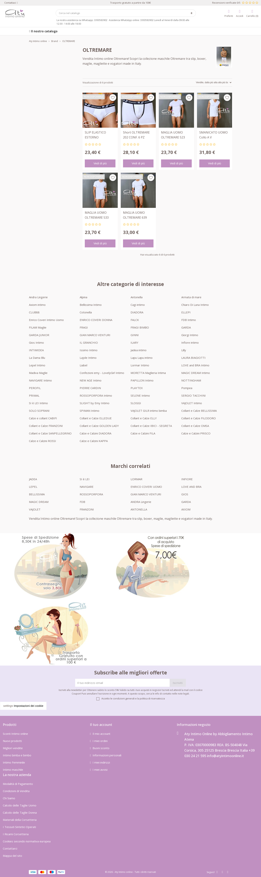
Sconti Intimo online (15, 734)
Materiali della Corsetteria (20, 820)
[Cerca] (126, 13)
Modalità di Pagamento (18, 784)
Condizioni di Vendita (16, 791)
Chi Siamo (9, 798)
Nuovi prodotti (12, 741)
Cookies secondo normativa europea (27, 841)
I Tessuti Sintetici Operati (19, 827)
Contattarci (10, 848)
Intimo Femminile (14, 762)
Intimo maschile (13, 769)
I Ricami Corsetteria (16, 834)
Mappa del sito (12, 856)
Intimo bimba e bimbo (17, 755)
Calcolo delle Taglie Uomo (19, 805)
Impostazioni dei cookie (23, 705)
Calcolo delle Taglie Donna (20, 812)
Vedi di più (100, 163)
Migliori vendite (13, 748)
